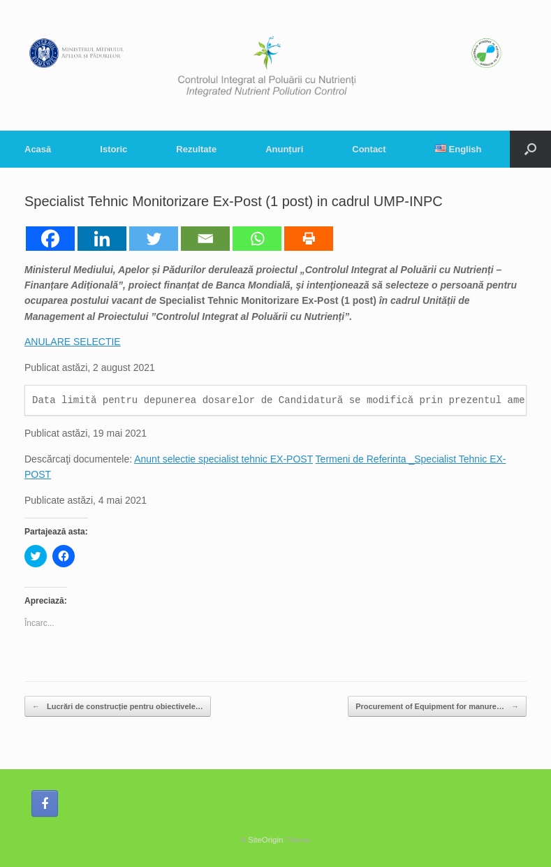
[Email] (205, 238)
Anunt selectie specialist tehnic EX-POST (223, 459)
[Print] (308, 238)
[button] (530, 149)
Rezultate (196, 149)
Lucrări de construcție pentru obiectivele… (117, 707)
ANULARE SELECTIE (72, 341)
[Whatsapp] (257, 238)
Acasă (37, 149)
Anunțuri (284, 149)
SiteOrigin (266, 840)
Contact (368, 149)
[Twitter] (153, 238)
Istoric (113, 149)
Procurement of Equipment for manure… (437, 707)
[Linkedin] (102, 238)
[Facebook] (50, 238)
